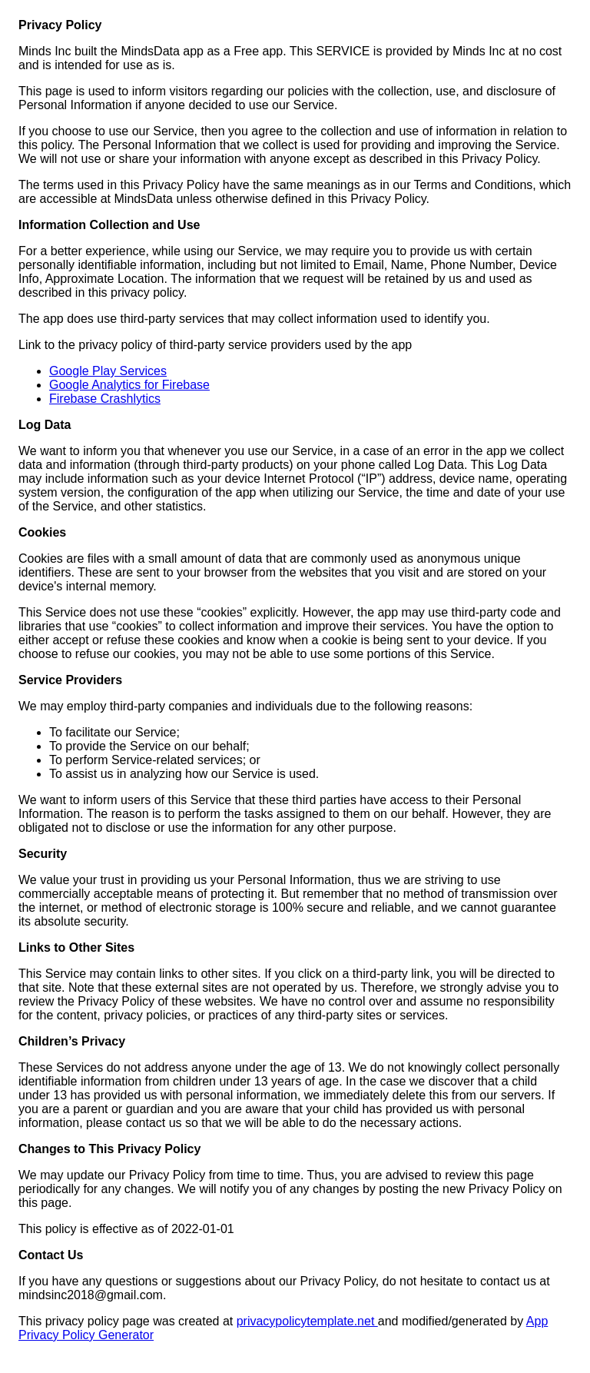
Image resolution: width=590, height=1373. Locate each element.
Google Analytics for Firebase (129, 384)
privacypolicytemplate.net (307, 1321)
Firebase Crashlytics (105, 398)
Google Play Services (108, 370)
